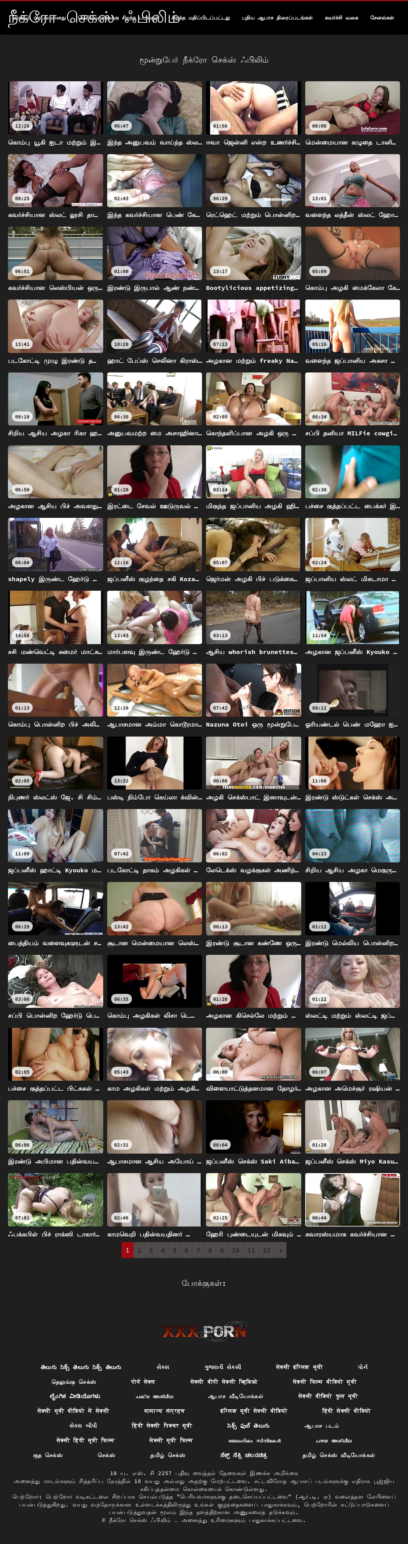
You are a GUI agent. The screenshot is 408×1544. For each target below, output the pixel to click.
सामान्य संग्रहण (164, 1411)
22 (267, 1250)
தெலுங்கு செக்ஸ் (73, 1381)
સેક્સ (163, 1367)
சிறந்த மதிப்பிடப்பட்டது (200, 17)
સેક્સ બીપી (83, 1425)
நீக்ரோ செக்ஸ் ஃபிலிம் (142, 1520)
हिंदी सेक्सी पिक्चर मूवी (162, 1425)
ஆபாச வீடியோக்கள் (235, 1396)
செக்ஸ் (106, 1455)
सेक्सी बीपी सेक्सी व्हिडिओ (224, 1381)
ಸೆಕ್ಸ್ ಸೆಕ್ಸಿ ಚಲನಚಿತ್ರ (243, 1455)
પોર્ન (362, 1367)
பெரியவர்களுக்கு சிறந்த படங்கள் (118, 17)
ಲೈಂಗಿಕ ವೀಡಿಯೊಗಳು (75, 1396)
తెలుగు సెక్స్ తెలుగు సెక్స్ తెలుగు (81, 1367)
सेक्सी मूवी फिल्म (171, 1440)
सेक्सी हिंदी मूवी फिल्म (86, 1440)
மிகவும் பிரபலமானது (39, 17)
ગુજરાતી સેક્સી (222, 1367)
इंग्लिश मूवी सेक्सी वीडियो (253, 1411)
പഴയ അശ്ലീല (333, 1440)
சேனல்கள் (382, 17)
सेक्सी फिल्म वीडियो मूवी (325, 1381)
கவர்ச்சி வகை (341, 17)
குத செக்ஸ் (48, 1455)
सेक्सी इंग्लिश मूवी (299, 1367)
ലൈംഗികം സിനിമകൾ (254, 1440)
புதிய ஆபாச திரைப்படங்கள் (277, 17)
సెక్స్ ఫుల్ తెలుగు (248, 1425)
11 (251, 1250)
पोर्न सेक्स (143, 1381)
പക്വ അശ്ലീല (154, 1396)
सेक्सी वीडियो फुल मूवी (328, 1396)
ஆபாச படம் (321, 1425)
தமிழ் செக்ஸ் (167, 1455)
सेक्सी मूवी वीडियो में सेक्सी (73, 1411)
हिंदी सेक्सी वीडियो (346, 1411)
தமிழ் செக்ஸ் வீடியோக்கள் (338, 1455)
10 (235, 1250)
